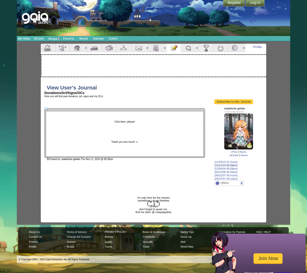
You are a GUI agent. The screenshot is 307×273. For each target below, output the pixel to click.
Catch (113, 38)
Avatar (62, 48)
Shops (53, 38)
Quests (188, 48)
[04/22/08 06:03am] (226, 172)
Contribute (149, 236)
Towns (108, 246)
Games (98, 38)
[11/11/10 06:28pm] (226, 165)
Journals (148, 241)
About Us (34, 232)
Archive (234, 155)
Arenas (109, 236)
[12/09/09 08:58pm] (226, 168)
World (83, 38)
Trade (146, 246)
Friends (156, 48)
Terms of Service (77, 232)
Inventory (124, 48)
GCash (39, 38)
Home (244, 155)
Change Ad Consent (79, 236)
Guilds (108, 241)
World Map (187, 246)
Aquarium (109, 48)
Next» (243, 151)
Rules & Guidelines (154, 232)
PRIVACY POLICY (116, 232)
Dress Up (186, 236)
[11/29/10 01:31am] (226, 161)
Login (255, 3)
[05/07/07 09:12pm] (226, 178)
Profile (257, 47)
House (77, 48)
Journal (173, 48)
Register (234, 3)
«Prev (234, 151)
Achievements (206, 48)
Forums (68, 38)
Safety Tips (187, 232)
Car (95, 48)
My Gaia (24, 38)
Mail (138, 48)
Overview (48, 48)
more (85, 48)
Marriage (220, 48)
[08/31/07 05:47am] (226, 175)
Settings (235, 48)
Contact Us (35, 236)
